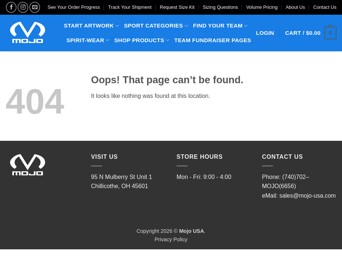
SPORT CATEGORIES (156, 25)
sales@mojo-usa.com (307, 195)
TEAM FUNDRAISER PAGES (212, 40)
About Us (295, 7)
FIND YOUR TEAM (220, 25)
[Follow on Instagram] (23, 7)
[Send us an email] (34, 7)
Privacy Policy (171, 239)
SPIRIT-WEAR (87, 40)
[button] (310, 33)
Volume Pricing (261, 7)
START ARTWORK (91, 25)
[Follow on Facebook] (11, 7)
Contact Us (324, 7)
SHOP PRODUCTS (141, 40)
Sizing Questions (220, 7)
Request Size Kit (177, 7)
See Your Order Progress (73, 7)
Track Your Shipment (130, 7)
